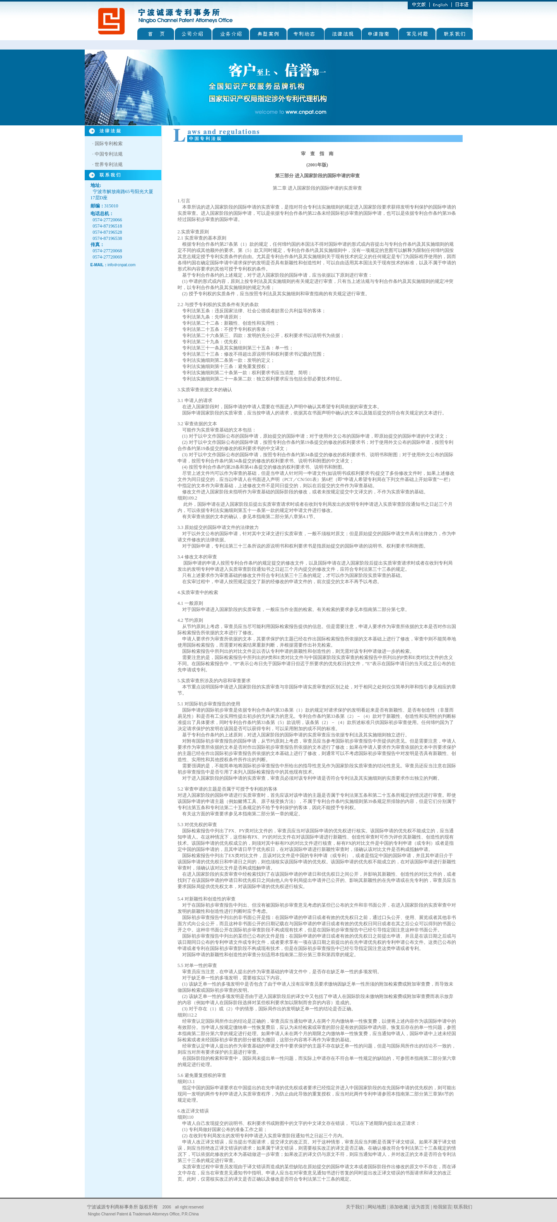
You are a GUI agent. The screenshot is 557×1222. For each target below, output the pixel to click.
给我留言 (442, 1207)
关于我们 (355, 1207)
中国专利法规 (109, 154)
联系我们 (463, 1207)
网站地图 (376, 1207)
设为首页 (420, 1207)
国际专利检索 (109, 143)
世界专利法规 (109, 164)
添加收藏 (399, 1207)
